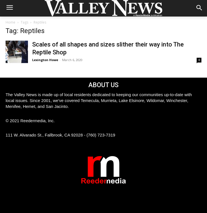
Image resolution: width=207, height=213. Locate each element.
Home (10, 22)
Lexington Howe (45, 60)
